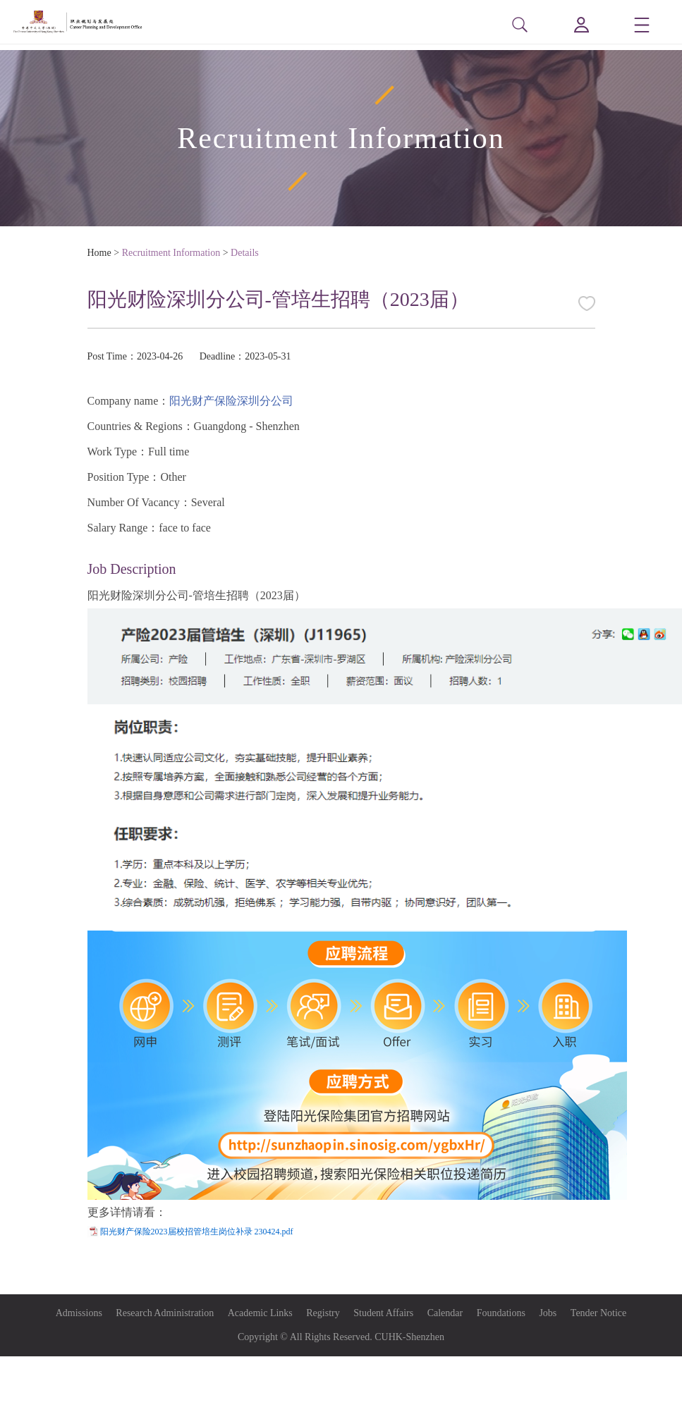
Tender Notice (598, 1313)
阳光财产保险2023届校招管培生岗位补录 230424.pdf (196, 1231)
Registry (322, 1313)
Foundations (501, 1313)
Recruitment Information (171, 252)
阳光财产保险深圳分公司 (231, 401)
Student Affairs (383, 1313)
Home (99, 252)
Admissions (79, 1313)
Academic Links (260, 1313)
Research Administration (165, 1313)
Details (245, 252)
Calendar (445, 1313)
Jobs (547, 1313)
